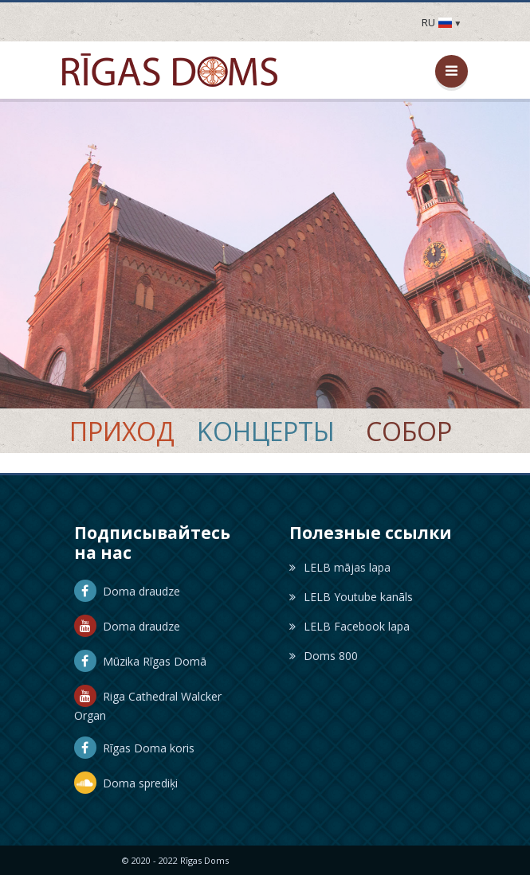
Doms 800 (323, 655)
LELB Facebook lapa (349, 626)
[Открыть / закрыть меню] (451, 71)
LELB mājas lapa (340, 567)
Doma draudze (127, 591)
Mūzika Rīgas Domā (140, 661)
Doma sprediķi (126, 783)
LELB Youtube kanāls (351, 596)
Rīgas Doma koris (134, 748)
